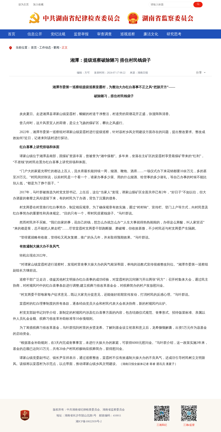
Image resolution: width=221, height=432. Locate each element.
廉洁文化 (150, 34)
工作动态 (45, 47)
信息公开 (34, 34)
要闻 (56, 47)
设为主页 (23, 4)
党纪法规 (58, 34)
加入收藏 (38, 4)
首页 (11, 34)
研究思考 (174, 34)
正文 (65, 47)
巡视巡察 (127, 34)
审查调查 (104, 34)
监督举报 (81, 34)
